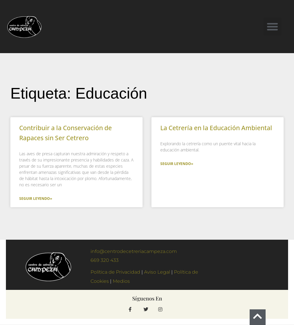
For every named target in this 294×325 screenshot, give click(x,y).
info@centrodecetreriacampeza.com (134, 251)
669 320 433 (105, 260)
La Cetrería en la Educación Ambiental (216, 128)
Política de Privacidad (115, 272)
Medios (122, 281)
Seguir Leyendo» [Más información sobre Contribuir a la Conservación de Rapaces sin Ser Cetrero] (35, 198)
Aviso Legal (157, 272)
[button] (272, 26)
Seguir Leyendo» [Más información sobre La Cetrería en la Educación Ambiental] (176, 163)
